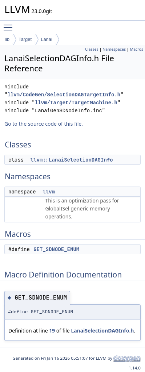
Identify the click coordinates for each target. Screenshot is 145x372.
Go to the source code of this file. (43, 123)
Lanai (46, 39)
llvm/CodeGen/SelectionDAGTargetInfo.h (63, 94)
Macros (137, 49)
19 (52, 330)
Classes (91, 49)
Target (25, 39)
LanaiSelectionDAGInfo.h (102, 330)
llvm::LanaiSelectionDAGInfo (72, 159)
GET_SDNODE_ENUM (56, 249)
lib (7, 39)
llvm (49, 191)
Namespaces (114, 49)
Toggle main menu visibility (10, 24)
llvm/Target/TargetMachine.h (76, 102)
